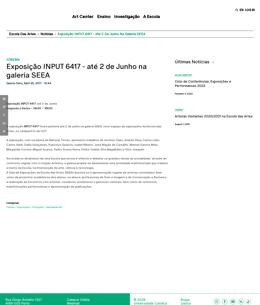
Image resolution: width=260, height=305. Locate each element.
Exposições (23, 207)
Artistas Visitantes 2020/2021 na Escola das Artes (214, 116)
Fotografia (38, 207)
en (241, 10)
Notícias (46, 34)
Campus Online (78, 300)
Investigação (127, 16)
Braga (185, 300)
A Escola (151, 16)
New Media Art (54, 207)
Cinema (13, 60)
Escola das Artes (22, 34)
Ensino (103, 16)
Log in (250, 10)
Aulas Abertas (183, 75)
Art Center (83, 16)
